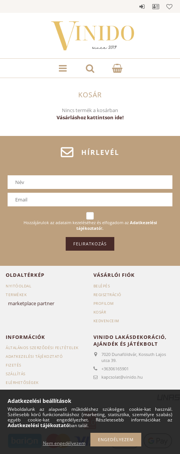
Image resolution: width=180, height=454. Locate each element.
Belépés (142, 6)
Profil (155, 6)
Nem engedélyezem (64, 443)
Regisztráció (107, 294)
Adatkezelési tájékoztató (34, 356)
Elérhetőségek (22, 382)
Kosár (99, 312)
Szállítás (15, 373)
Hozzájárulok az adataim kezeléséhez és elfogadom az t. (90, 225)
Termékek (16, 294)
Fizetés (13, 365)
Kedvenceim (106, 320)
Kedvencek (169, 6)
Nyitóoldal (18, 286)
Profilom (103, 303)
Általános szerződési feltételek (42, 347)
